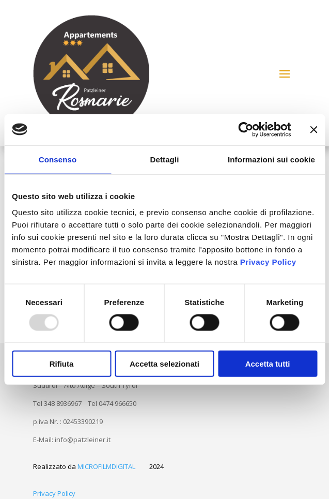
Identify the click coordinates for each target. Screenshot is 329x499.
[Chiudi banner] (313, 129)
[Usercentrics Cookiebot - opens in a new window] (245, 129)
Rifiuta (62, 363)
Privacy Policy (268, 262)
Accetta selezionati (164, 363)
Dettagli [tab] (164, 159)
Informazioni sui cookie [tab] (271, 159)
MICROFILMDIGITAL (106, 466)
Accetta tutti (267, 363)
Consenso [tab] (57, 159)
